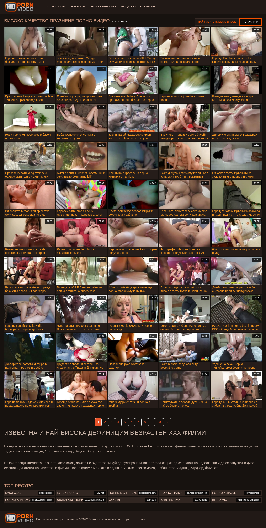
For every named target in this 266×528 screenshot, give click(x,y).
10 (159, 422)
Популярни (251, 21)
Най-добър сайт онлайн (138, 6)
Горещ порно (56, 6)
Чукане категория (103, 6)
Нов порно (78, 6)
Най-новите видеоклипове (217, 21)
